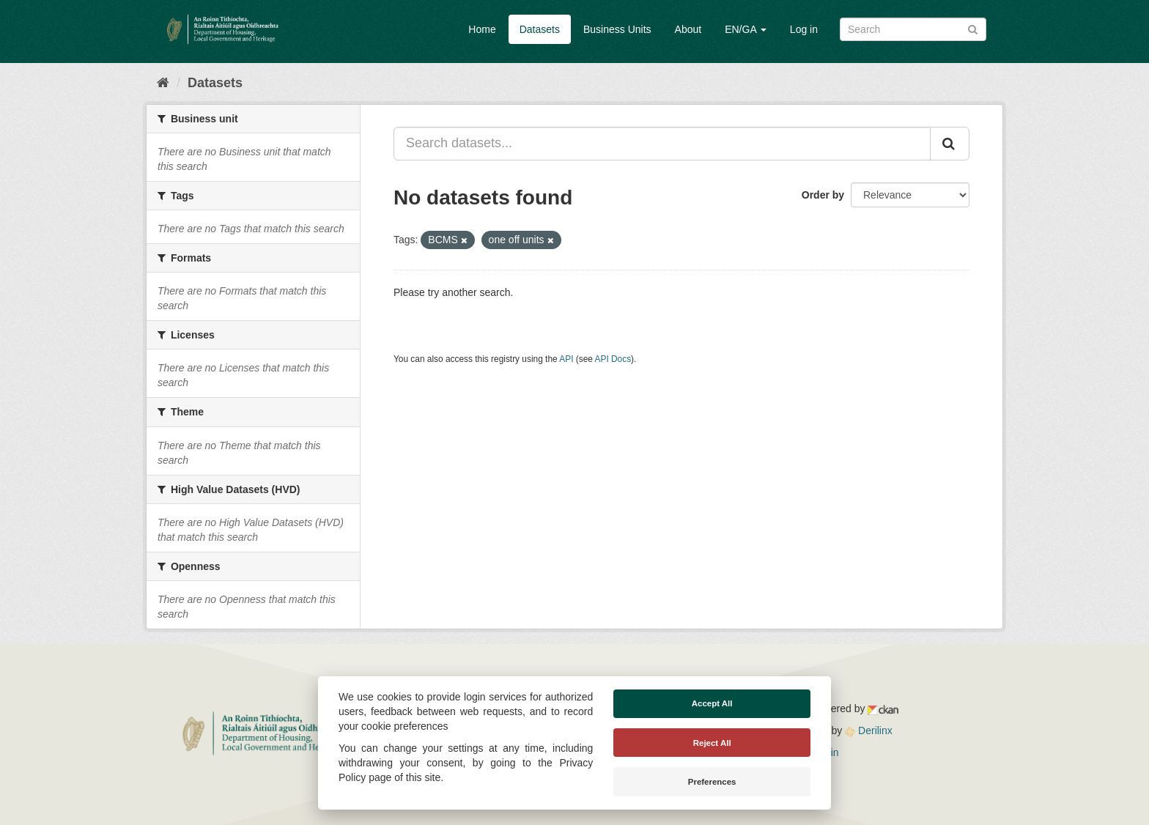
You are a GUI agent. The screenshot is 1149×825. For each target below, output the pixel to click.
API (566, 359)
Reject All (712, 743)
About (688, 29)
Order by (823, 195)
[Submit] (973, 28)
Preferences (712, 781)
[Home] (163, 82)
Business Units (617, 29)
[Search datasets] (913, 29)
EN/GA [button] (745, 29)
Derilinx (869, 730)
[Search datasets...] (662, 143)
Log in (804, 29)
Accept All (712, 703)
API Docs (613, 359)
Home (481, 29)
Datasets (540, 29)
